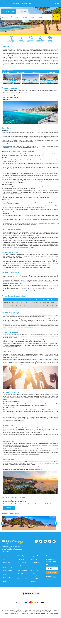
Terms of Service (27, 598)
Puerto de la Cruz (28, 207)
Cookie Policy (37, 598)
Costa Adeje (5, 132)
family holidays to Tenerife (19, 267)
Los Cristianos (5, 215)
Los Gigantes (5, 179)
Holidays (24, 3)
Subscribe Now (52, 572)
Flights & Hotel (8, 11)
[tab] (8, 11)
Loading (56, 17)
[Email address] (52, 568)
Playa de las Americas (23, 187)
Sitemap (45, 598)
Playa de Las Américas (8, 359)
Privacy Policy (17, 598)
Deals (30, 3)
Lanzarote (39, 469)
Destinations (16, 3)
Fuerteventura (32, 469)
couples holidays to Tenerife (23, 290)
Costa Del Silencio (6, 146)
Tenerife (9, 507)
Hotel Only (22, 11)
